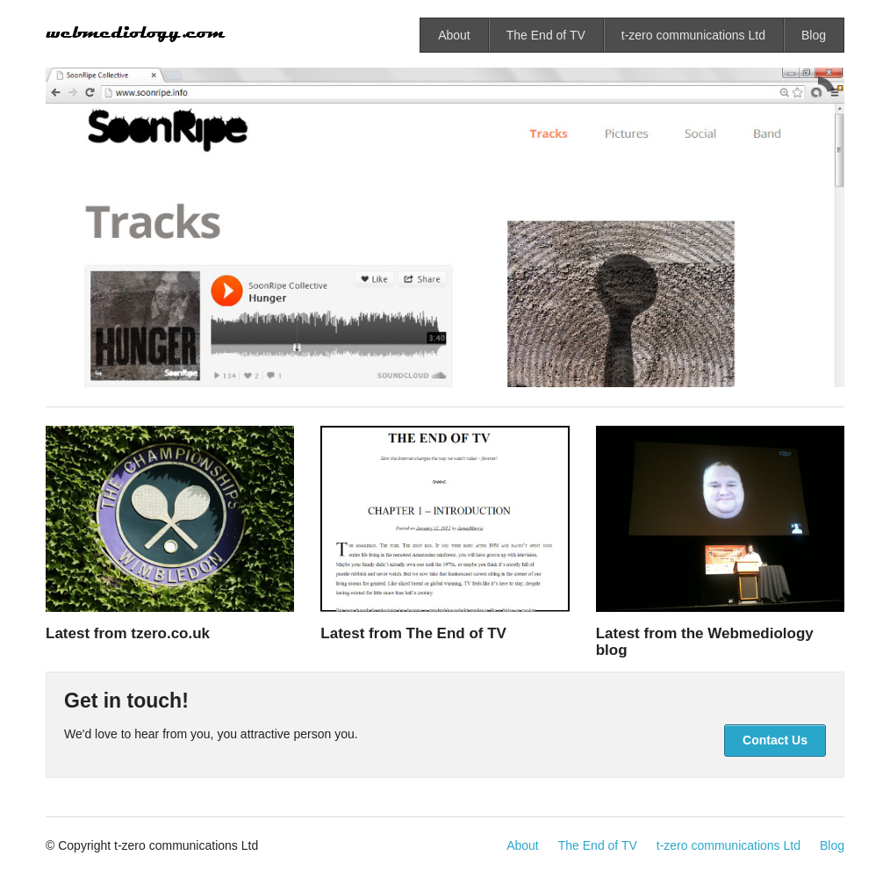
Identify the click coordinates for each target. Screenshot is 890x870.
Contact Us (775, 740)
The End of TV (545, 35)
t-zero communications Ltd (693, 35)
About (454, 35)
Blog (813, 35)
